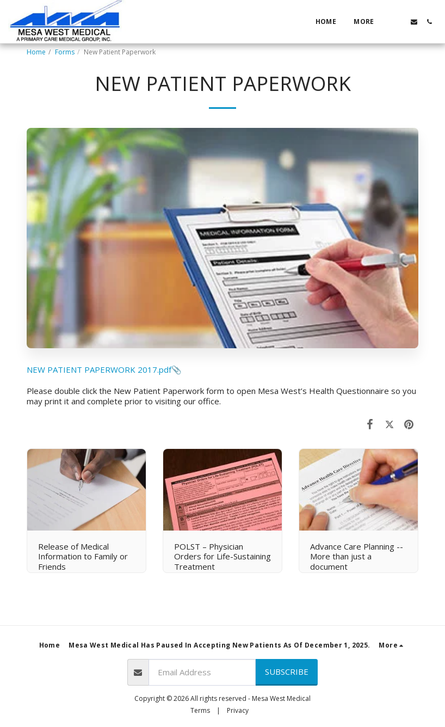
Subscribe (286, 671)
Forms (65, 52)
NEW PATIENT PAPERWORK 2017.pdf (99, 369)
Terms (200, 710)
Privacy (238, 710)
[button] (399, 22)
